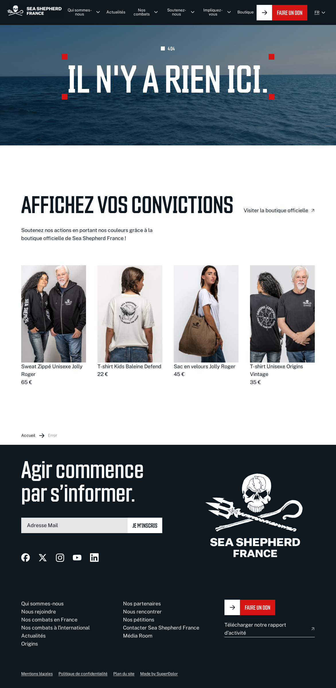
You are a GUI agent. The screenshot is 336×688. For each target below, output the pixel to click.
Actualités (115, 12)
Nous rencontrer (142, 612)
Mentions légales (37, 673)
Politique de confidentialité (83, 673)
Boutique (245, 12)
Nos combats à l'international (55, 628)
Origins (29, 644)
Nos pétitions (138, 620)
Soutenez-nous (176, 12)
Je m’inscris (144, 525)
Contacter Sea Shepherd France (161, 628)
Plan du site (123, 673)
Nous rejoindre (38, 612)
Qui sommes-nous (80, 12)
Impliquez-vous (212, 12)
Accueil (28, 435)
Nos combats (142, 12)
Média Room (138, 636)
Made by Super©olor (159, 673)
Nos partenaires (142, 604)
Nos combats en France (49, 620)
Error (52, 435)
